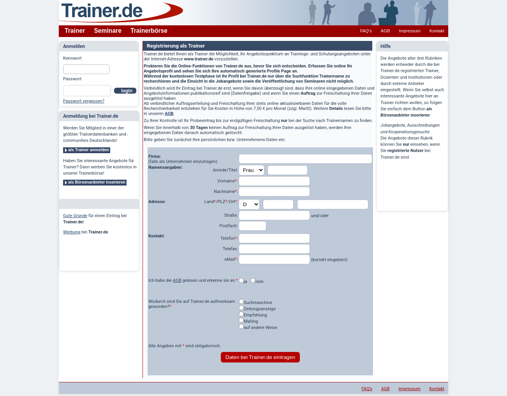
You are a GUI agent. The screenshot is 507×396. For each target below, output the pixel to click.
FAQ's (366, 30)
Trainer (75, 30)
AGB (385, 30)
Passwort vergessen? (83, 101)
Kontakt (437, 30)
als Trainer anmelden (88, 149)
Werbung (71, 232)
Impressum (410, 30)
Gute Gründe (75, 215)
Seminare (107, 30)
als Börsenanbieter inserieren (96, 182)
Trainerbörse (148, 30)
